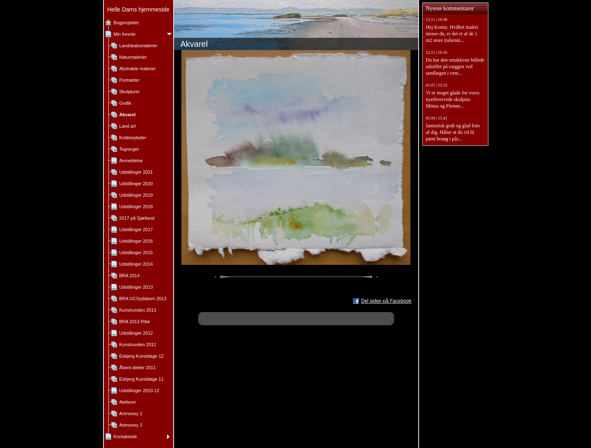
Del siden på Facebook (386, 301)
